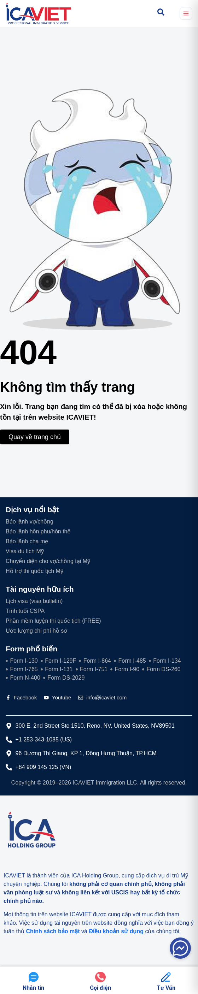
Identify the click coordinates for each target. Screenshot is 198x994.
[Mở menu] (186, 13)
